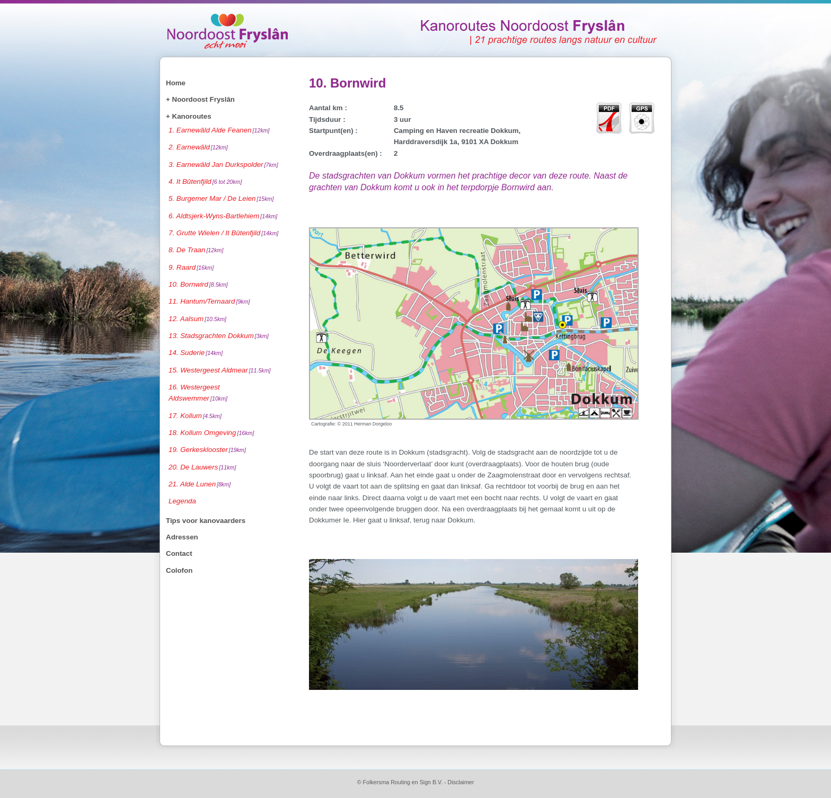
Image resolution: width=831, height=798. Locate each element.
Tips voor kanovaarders (205, 521)
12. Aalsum (197, 319)
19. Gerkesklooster (207, 450)
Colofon (179, 570)
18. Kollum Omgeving (211, 433)
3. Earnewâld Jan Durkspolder (223, 165)
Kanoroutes (191, 116)
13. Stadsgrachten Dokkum (219, 336)
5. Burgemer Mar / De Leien (221, 198)
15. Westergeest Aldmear (220, 370)
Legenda (182, 501)
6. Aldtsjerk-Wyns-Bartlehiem (223, 216)
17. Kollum (195, 416)
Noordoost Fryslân (203, 99)
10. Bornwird (198, 284)
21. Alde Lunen (200, 484)
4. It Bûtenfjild (205, 181)
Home (175, 83)
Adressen (182, 537)
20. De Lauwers (202, 467)
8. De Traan (196, 250)
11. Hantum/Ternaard (209, 301)
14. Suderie (196, 353)
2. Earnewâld (198, 147)
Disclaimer (461, 782)
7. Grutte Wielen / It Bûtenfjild (223, 233)
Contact (179, 553)
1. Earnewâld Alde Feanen (219, 130)
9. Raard (191, 267)
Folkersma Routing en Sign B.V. (403, 782)
